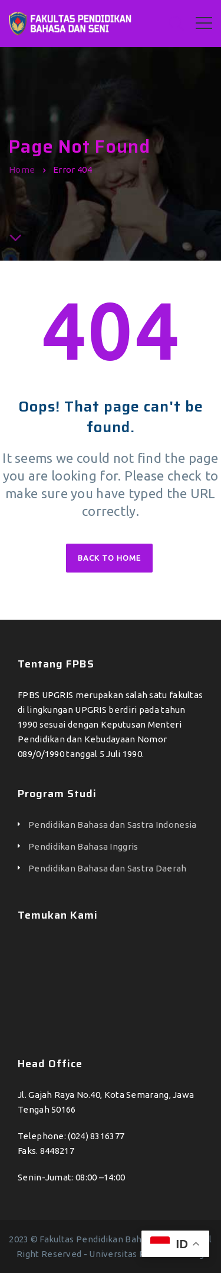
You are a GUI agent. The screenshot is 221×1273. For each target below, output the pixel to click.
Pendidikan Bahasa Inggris (83, 846)
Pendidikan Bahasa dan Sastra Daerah (107, 868)
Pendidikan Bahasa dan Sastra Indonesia (112, 825)
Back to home (109, 558)
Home (22, 170)
